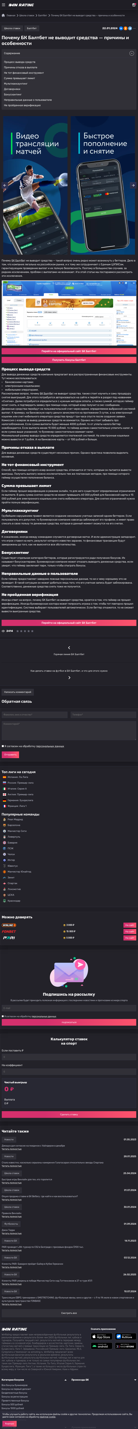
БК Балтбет (18, 260)
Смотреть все (69, 1313)
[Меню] (3, 4)
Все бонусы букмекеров (15, 1385)
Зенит (9, 877)
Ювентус (10, 866)
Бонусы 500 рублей (12, 1404)
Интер (9, 860)
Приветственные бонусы (15, 1400)
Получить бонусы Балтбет (69, 359)
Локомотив (12, 889)
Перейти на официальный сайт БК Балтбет (69, 351)
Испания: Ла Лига (15, 777)
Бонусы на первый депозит (16, 1389)
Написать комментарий (17, 692)
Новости (9, 1139)
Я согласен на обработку (34, 746)
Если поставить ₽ (13, 1050)
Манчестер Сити (15, 831)
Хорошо (9, 1423)
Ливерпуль (11, 837)
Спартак (10, 883)
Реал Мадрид (13, 819)
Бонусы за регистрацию (15, 1396)
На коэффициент (12, 1065)
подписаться (69, 1022)
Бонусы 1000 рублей (13, 1408)
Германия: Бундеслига (16, 800)
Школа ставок (12, 28)
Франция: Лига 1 (13, 806)
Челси (9, 854)
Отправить (10, 754)
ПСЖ (8, 848)
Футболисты (11, 1224)
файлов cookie (47, 1417)
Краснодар (11, 900)
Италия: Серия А (13, 788)
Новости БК (10, 1241)
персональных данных (50, 746)
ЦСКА (8, 895)
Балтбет (32, 28)
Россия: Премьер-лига (16, 782)
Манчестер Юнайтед (17, 871)
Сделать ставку (69, 1114)
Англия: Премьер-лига (16, 794)
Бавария (10, 842)
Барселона (11, 825)
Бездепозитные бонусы (14, 1393)
